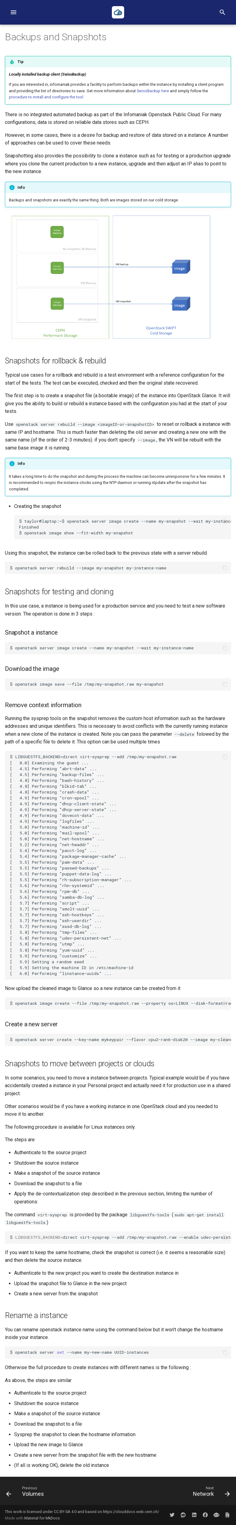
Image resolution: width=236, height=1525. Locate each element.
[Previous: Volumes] (26, 1492)
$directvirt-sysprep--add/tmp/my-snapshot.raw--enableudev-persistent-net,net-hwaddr (120, 1237)
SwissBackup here (153, 91)
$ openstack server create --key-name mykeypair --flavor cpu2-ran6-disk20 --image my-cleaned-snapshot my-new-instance (120, 1039)
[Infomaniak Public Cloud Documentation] (118, 12)
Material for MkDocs (42, 1518)
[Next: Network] (210, 1492)
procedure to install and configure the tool (46, 97)
